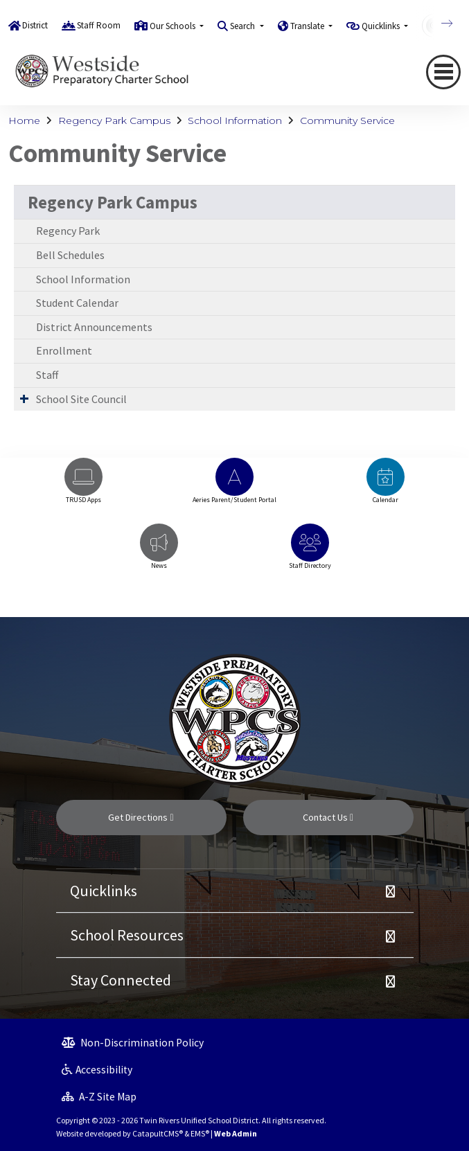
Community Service (347, 120)
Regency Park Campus (114, 120)
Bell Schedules (70, 255)
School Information (235, 120)
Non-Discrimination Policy (133, 1042)
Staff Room (99, 25)
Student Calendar (77, 303)
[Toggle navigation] (443, 72)
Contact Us (328, 817)
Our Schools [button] (173, 26)
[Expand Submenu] (24, 398)
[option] (83, 487)
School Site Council (81, 399)
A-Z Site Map (99, 1096)
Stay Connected (120, 980)
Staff (47, 375)
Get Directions (140, 817)
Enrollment (64, 350)
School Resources (127, 935)
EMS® (200, 1133)
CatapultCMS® (157, 1133)
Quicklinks (103, 890)
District (35, 25)
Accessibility (97, 1069)
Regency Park (68, 231)
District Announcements (94, 327)
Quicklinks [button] (382, 26)
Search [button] (243, 26)
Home (24, 120)
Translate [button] (308, 26)
